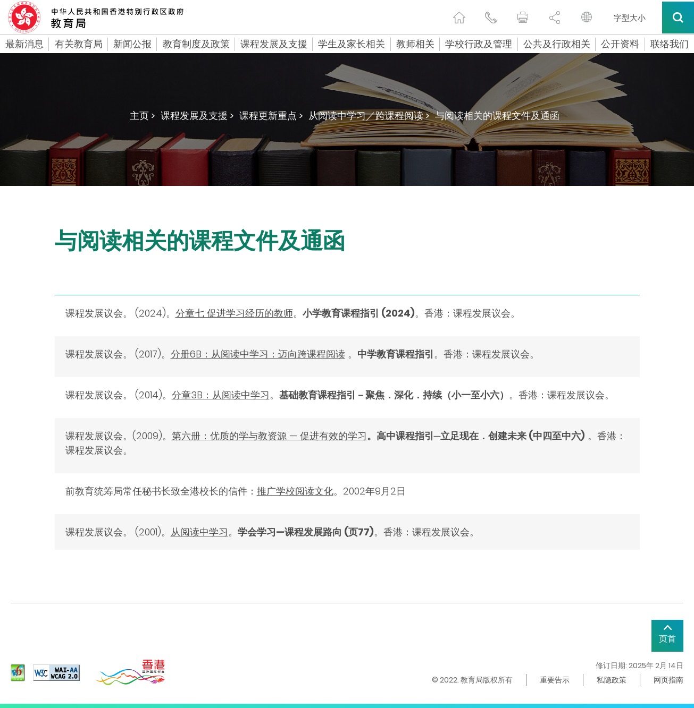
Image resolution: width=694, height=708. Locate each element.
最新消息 (24, 44)
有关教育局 (79, 44)
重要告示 (555, 680)
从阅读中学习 (199, 532)
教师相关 (415, 44)
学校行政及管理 (478, 44)
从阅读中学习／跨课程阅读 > (369, 115)
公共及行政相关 (556, 44)
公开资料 (620, 44)
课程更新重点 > (271, 115)
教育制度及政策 (196, 44)
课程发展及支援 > (197, 115)
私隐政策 (611, 680)
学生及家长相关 (351, 44)
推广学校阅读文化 (295, 491)
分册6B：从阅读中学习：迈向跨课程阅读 (258, 354)
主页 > (142, 115)
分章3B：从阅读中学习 (221, 395)
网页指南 (668, 680)
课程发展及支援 (273, 44)
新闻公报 (132, 44)
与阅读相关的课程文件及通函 (497, 115)
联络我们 (669, 44)
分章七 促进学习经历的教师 (234, 313)
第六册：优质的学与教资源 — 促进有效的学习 (269, 435)
